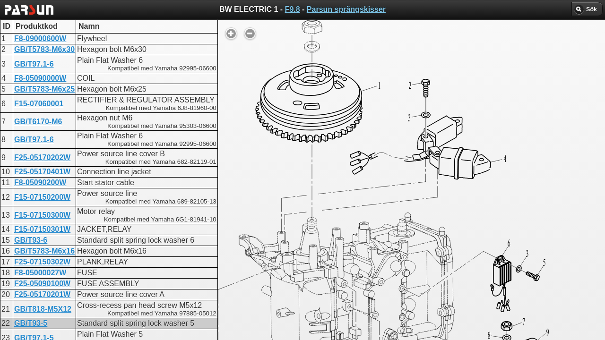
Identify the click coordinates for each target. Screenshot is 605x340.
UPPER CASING (259, 243)
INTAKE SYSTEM (261, 277)
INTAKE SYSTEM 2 (264, 260)
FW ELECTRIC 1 (260, 235)
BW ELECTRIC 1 (260, 226)
